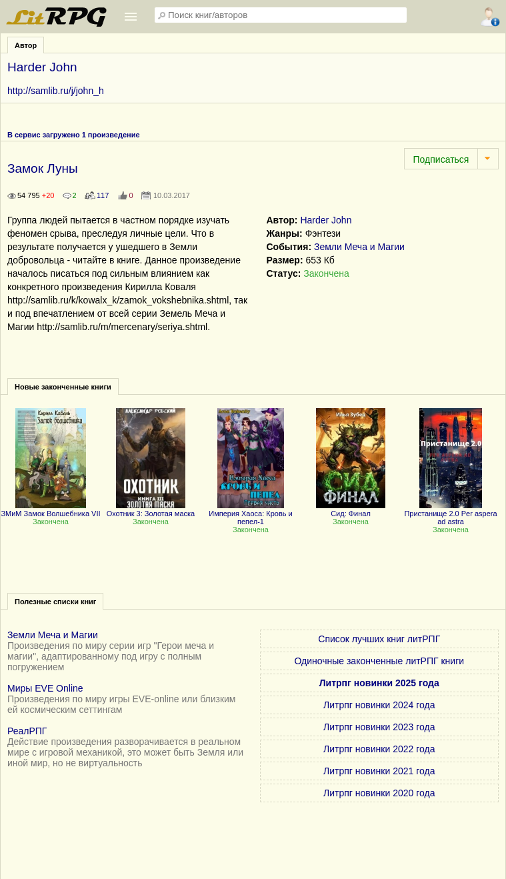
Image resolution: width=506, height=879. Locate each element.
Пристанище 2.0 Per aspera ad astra (450, 514)
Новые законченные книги (63, 387)
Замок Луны (42, 168)
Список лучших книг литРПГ (379, 639)
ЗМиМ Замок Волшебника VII (50, 510)
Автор (26, 45)
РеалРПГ (27, 731)
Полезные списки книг (55, 602)
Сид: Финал (350, 510)
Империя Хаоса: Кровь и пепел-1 (251, 514)
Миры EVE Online (45, 688)
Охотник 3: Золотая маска (151, 510)
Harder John (325, 220)
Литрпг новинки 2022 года (379, 749)
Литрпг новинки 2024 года (379, 705)
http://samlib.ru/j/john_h (55, 90)
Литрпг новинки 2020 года (379, 793)
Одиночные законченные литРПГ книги (379, 661)
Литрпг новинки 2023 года (379, 727)
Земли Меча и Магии (359, 246)
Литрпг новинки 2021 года (379, 771)
